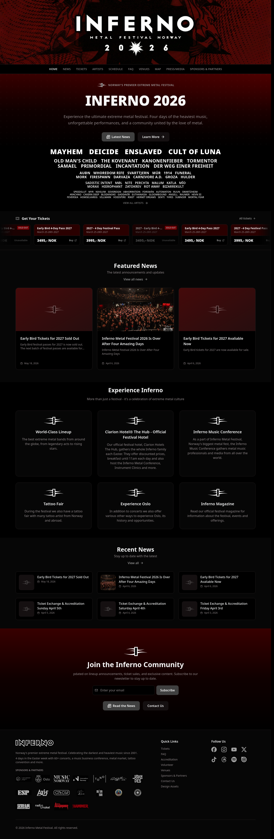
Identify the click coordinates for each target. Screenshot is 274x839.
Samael (67, 166)
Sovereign (114, 191)
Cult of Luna (194, 151)
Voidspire (119, 197)
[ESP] (24, 792)
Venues (144, 69)
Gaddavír (124, 194)
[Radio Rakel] (43, 806)
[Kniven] (99, 792)
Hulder (188, 177)
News (67, 69)
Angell (173, 194)
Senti (161, 197)
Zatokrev (133, 186)
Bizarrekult (173, 186)
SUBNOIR (180, 197)
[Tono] (99, 779)
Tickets (81, 69)
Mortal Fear (196, 197)
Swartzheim (189, 191)
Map (158, 69)
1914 (168, 173)
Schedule (116, 69)
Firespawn (100, 177)
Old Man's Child (75, 160)
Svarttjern (138, 173)
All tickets (247, 218)
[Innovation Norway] (81, 779)
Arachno (75, 194)
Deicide (104, 151)
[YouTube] (234, 749)
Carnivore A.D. (147, 177)
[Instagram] (224, 749)
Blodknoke (108, 194)
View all (135, 563)
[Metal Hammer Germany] (62, 806)
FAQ (130, 69)
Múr (156, 173)
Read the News (121, 706)
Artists (97, 69)
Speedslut (79, 191)
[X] (244, 749)
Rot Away (152, 186)
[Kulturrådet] (24, 779)
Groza (171, 177)
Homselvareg (88, 197)
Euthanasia (139, 194)
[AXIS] (43, 792)
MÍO (182, 183)
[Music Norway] (62, 779)
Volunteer (167, 765)
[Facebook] (214, 749)
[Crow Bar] (62, 792)
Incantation (133, 166)
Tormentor (202, 160)
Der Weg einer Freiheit (183, 166)
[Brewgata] (119, 792)
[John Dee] (138, 779)
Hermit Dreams (146, 197)
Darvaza (121, 177)
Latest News (118, 137)
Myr (91, 191)
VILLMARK (105, 197)
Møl (118, 183)
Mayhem (66, 151)
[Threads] (224, 759)
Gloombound (158, 194)
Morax (93, 186)
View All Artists (135, 203)
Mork (81, 177)
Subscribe (167, 690)
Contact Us (155, 706)
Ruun (176, 191)
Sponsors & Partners (206, 69)
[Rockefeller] (119, 779)
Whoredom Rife (108, 173)
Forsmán (148, 191)
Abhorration (131, 191)
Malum (158, 183)
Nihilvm (101, 191)
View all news (135, 279)
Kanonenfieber (162, 160)
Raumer (185, 194)
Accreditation (169, 759)
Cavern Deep (91, 194)
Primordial (96, 166)
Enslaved (143, 151)
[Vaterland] (81, 792)
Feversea (72, 197)
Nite (128, 183)
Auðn (85, 173)
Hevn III (197, 194)
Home (53, 69)
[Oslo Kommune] (43, 779)
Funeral (183, 173)
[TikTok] (214, 759)
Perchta (142, 183)
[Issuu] (244, 759)
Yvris (170, 197)
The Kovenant (119, 160)
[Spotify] (234, 759)
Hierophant (112, 186)
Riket (131, 197)
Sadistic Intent (98, 183)
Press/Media (175, 69)
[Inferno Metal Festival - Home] (135, 32)
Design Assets (169, 786)
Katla (171, 183)
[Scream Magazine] (24, 806)
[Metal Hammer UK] (81, 806)
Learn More (153, 137)
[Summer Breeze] (138, 792)
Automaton (163, 191)
